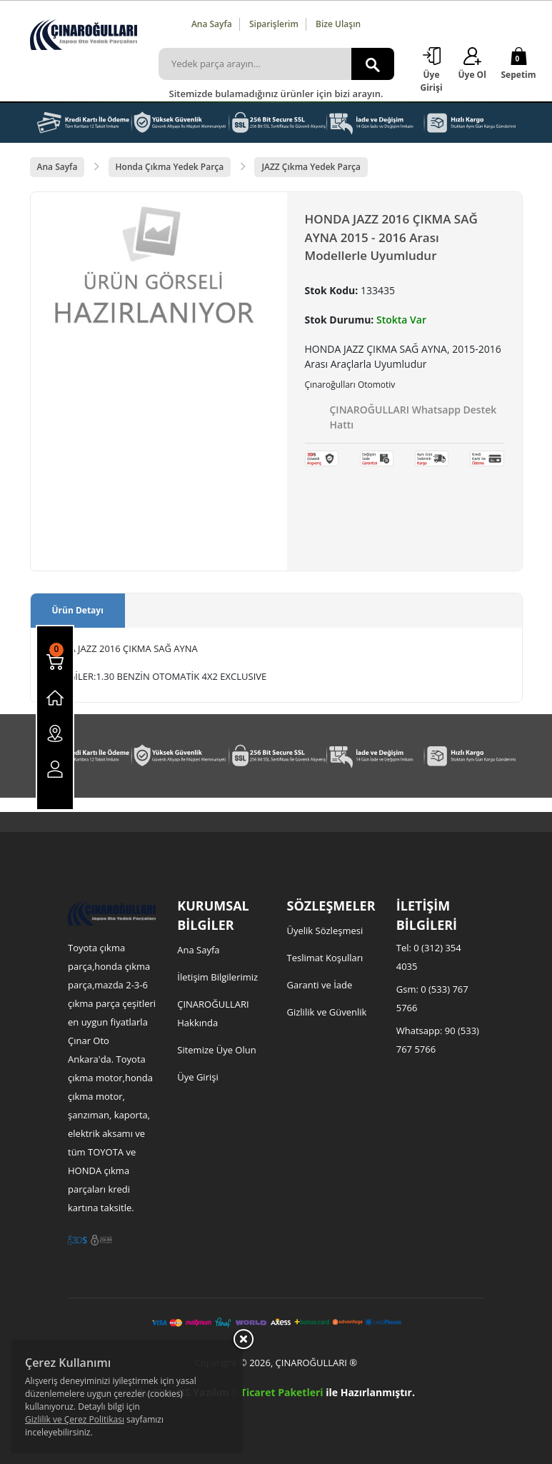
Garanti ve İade (320, 984)
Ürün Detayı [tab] (78, 610)
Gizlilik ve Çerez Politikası (74, 1419)
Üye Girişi (197, 1077)
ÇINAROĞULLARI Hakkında (213, 1013)
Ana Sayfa (211, 24)
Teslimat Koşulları (325, 957)
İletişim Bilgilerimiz (217, 977)
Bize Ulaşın (338, 24)
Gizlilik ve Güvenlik (327, 1012)
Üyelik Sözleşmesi (325, 930)
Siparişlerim (273, 24)
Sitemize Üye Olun (216, 1049)
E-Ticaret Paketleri (277, 1392)
